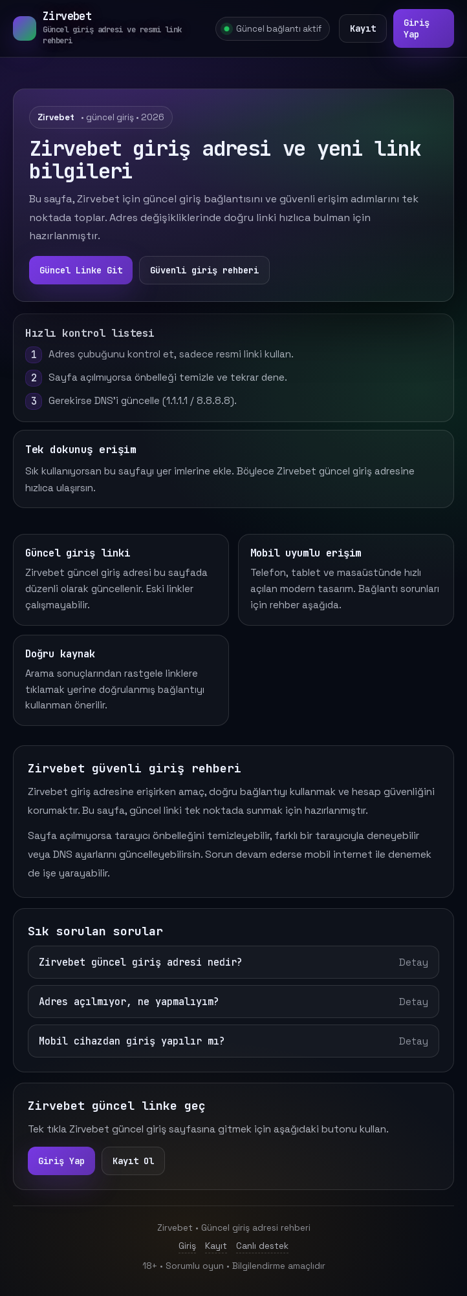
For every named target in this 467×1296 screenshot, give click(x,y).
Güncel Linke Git (80, 270)
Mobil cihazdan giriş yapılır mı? (233, 1041)
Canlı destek (262, 1245)
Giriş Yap (416, 28)
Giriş (187, 1245)
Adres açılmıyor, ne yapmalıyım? (233, 1001)
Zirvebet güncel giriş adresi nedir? (233, 962)
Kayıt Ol (133, 1161)
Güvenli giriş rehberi (204, 270)
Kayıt (363, 28)
